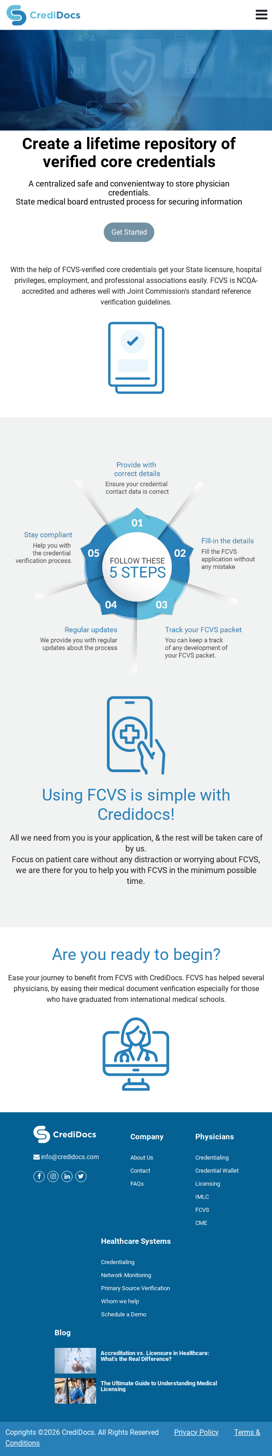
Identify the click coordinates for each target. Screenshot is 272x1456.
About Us (141, 1157)
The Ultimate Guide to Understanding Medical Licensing (159, 1386)
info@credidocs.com (70, 1156)
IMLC (202, 1196)
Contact (140, 1170)
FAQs (137, 1183)
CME (201, 1222)
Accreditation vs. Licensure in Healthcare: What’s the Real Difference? (155, 1356)
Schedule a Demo (123, 1314)
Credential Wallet (217, 1170)
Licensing (207, 1183)
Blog (63, 1332)
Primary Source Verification (135, 1288)
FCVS (202, 1209)
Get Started (129, 232)
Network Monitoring (126, 1275)
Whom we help (120, 1301)
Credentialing (212, 1157)
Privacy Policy (196, 1432)
